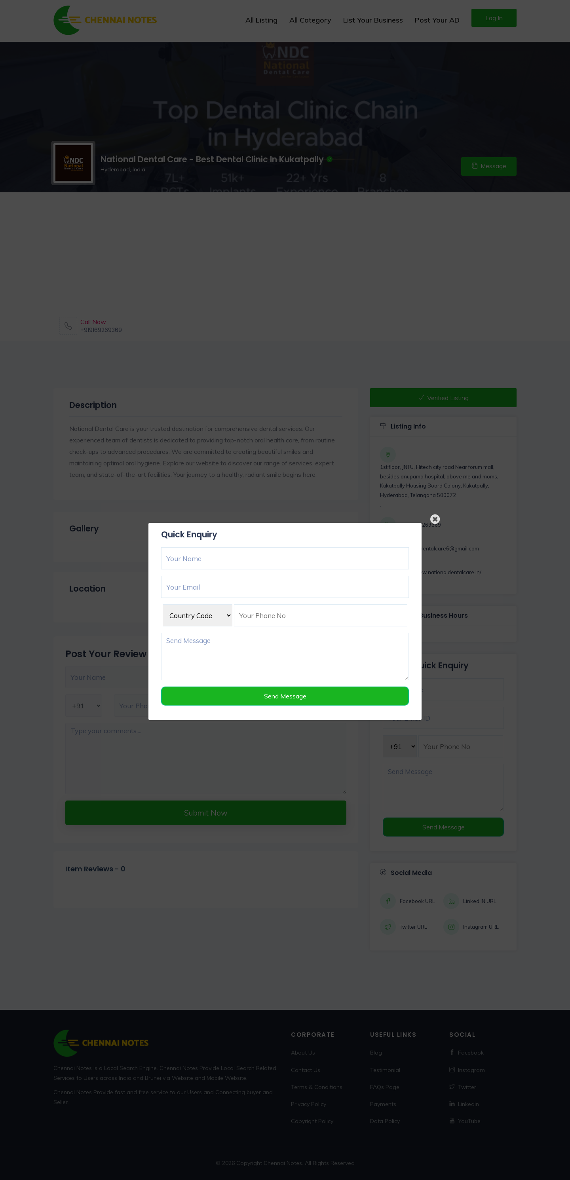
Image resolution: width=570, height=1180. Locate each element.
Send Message (285, 696)
